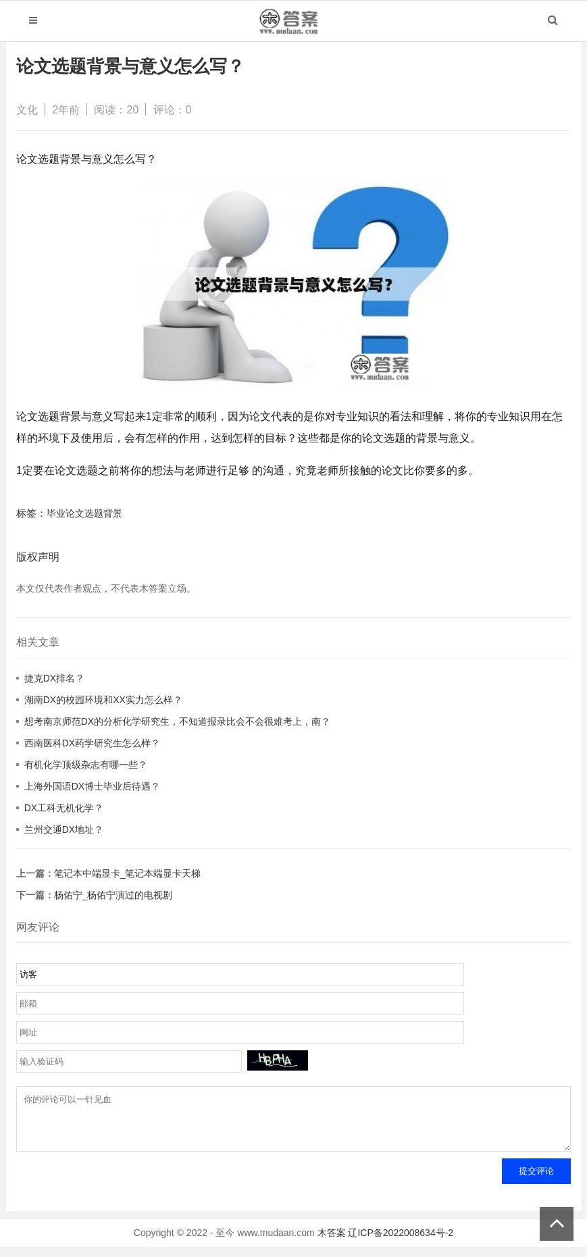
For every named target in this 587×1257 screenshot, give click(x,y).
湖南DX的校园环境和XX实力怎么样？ (103, 699)
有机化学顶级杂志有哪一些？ (85, 764)
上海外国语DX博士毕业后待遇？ (92, 786)
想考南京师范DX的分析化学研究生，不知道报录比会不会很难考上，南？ (177, 721)
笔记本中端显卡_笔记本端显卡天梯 (127, 873)
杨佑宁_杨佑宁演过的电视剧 (113, 895)
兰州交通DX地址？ (63, 829)
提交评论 (536, 1181)
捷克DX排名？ (54, 678)
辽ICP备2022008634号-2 (400, 1242)
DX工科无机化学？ (63, 807)
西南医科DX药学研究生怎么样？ (92, 743)
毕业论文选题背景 (84, 513)
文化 (27, 110)
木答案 (331, 1242)
